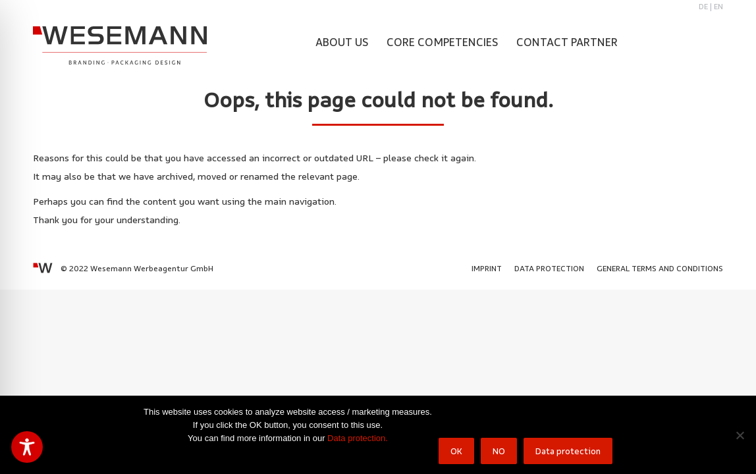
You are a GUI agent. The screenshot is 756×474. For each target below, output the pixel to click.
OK (456, 451)
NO (499, 451)
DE (703, 6)
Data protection (568, 451)
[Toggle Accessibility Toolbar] (27, 447)
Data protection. (357, 438)
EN (718, 6)
